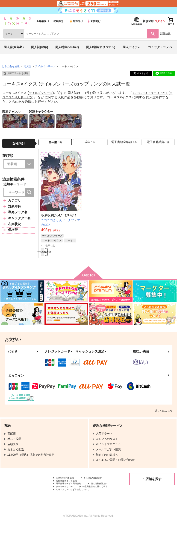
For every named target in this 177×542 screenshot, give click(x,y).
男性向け (76, 21)
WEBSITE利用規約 (68, 483)
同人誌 (27, 66)
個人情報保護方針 (67, 499)
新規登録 (148, 21)
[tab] (89, 143)
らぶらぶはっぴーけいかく (153, 93)
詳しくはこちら (163, 415)
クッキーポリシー (99, 499)
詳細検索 (165, 33)
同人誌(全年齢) (14, 47)
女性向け (94, 21)
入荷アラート (15, 73)
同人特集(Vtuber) (67, 47)
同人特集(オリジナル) (100, 47)
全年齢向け (42, 21)
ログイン (159, 21)
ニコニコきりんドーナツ (21, 97)
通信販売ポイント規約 (70, 491)
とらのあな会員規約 (68, 487)
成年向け (58, 21)
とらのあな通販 (11, 66)
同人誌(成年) (39, 47)
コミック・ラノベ (160, 47)
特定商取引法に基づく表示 (72, 502)
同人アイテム (132, 47)
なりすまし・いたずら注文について (78, 506)
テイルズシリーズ (58, 83)
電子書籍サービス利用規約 (72, 495)
